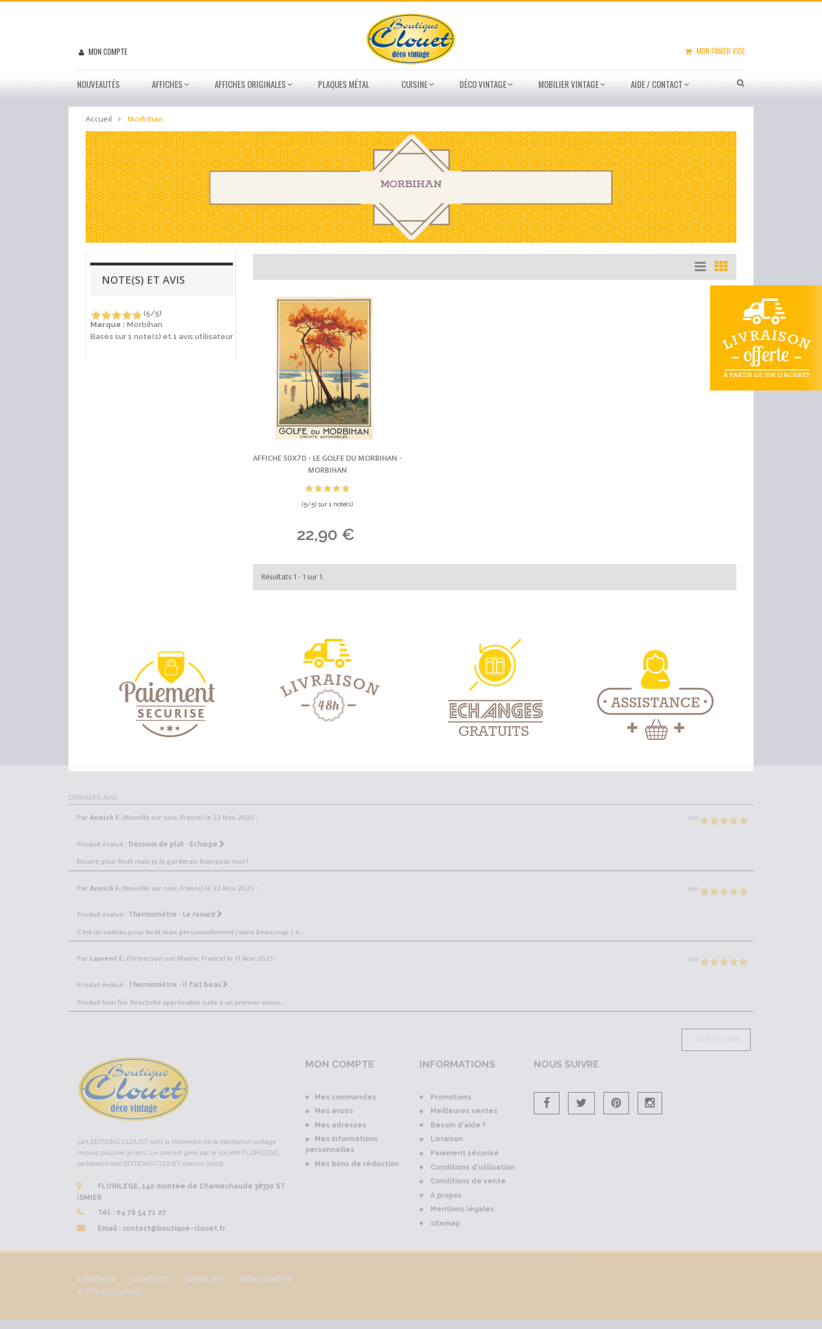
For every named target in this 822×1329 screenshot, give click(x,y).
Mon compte (107, 51)
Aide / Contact (657, 84)
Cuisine (414, 84)
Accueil (99, 119)
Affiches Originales (250, 84)
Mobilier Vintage (568, 84)
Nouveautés (98, 84)
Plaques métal (343, 84)
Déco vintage (483, 84)
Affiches (167, 84)
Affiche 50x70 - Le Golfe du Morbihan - (327, 464)
